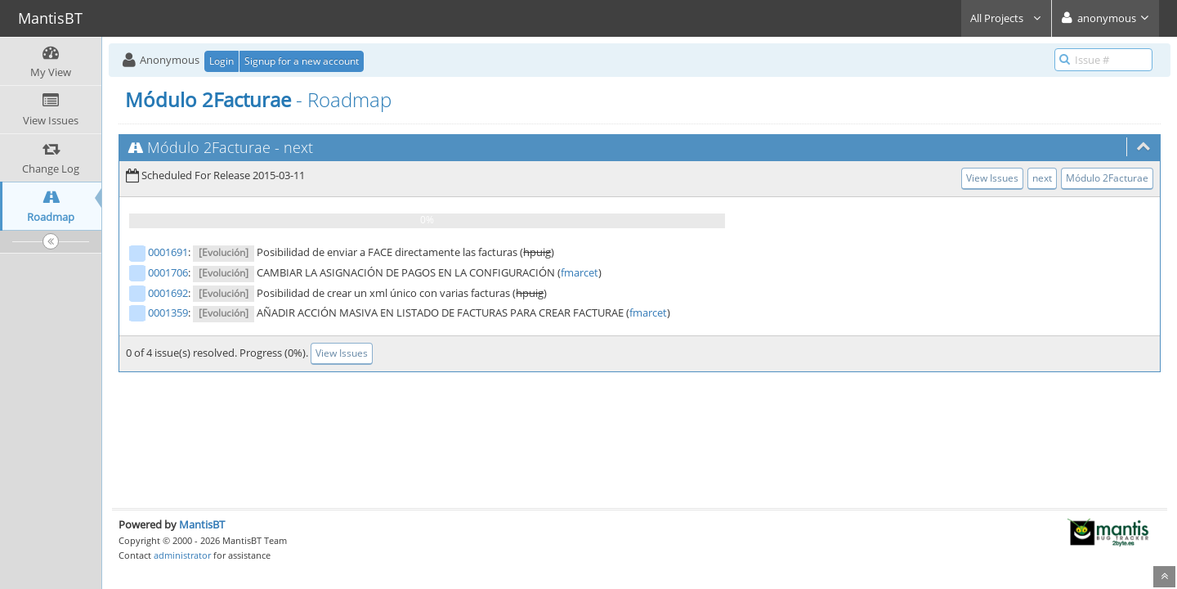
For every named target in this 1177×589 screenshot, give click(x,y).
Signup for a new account (301, 61)
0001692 (168, 293)
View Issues (992, 178)
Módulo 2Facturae (209, 147)
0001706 (168, 272)
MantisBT (202, 524)
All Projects (1006, 18)
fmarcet (579, 272)
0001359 (168, 312)
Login (221, 61)
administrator (182, 555)
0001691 (168, 252)
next (298, 147)
